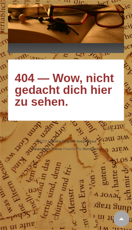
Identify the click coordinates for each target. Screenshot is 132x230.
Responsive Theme (47, 149)
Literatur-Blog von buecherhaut (71, 141)
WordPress (91, 149)
